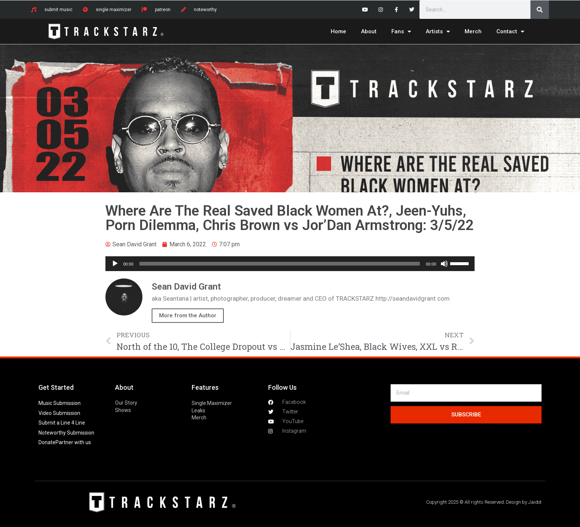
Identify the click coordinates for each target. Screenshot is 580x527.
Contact (510, 31)
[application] (290, 263)
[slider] (279, 264)
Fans (401, 31)
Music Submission (59, 403)
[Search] (539, 9)
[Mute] (444, 263)
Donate (46, 442)
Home (338, 31)
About (369, 31)
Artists (438, 31)
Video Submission (59, 413)
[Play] (115, 263)
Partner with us (73, 442)
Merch (473, 31)
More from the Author (187, 315)
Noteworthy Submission (66, 433)
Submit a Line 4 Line (61, 423)
